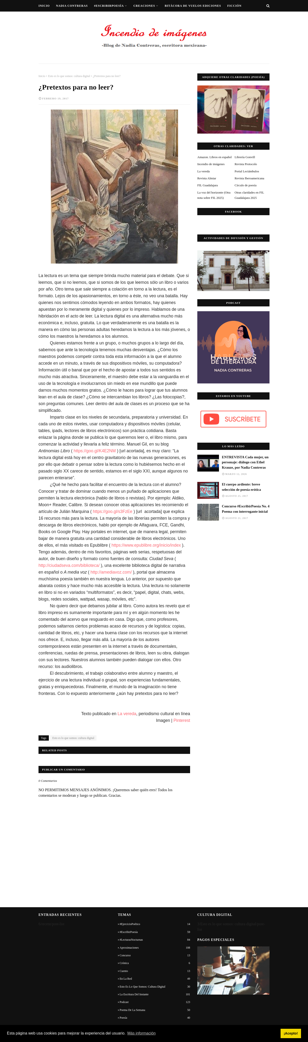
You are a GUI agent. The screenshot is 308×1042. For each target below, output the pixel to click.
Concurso (155, 955)
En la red (155, 978)
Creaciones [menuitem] (144, 5)
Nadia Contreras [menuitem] (72, 5)
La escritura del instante (155, 994)
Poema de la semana (155, 1010)
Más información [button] (141, 1033)
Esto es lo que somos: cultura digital (69, 76)
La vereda (126, 713)
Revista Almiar (206, 178)
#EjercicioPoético (155, 924)
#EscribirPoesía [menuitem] (109, 5)
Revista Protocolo (246, 164)
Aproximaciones (155, 947)
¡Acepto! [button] (291, 1033)
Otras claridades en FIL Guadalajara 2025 (249, 195)
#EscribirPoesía (155, 932)
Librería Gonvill (245, 157)
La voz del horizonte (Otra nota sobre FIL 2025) (214, 195)
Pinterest (181, 720)
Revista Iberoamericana (249, 178)
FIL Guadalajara (207, 185)
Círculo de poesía (246, 185)
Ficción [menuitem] (234, 5)
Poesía (155, 1017)
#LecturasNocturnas (155, 939)
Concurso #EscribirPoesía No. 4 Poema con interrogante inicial (246, 508)
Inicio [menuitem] (44, 5)
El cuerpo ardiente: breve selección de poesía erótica (241, 487)
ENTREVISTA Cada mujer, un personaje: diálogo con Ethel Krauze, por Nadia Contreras (245, 462)
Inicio (41, 76)
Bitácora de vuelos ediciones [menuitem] (193, 5)
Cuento (155, 971)
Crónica (155, 963)
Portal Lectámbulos (247, 171)
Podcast (155, 1002)
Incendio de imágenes (211, 164)
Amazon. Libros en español (214, 157)
